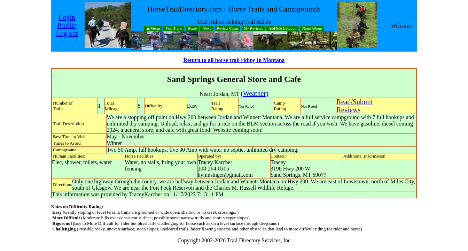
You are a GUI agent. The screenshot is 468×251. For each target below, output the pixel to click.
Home (192, 29)
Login (66, 17)
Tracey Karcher (215, 162)
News (207, 29)
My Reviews (253, 29)
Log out (67, 33)
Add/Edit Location (282, 29)
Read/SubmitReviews (354, 106)
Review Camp (227, 29)
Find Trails (174, 29)
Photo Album (312, 29)
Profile (66, 25)
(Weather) (254, 93)
